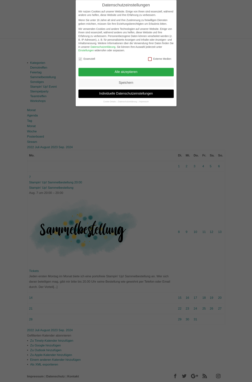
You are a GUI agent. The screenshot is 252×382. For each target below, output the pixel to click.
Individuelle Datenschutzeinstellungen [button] (126, 90)
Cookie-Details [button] (109, 98)
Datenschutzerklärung (103, 43)
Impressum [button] (144, 98)
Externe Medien (159, 56)
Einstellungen (86, 47)
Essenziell (86, 56)
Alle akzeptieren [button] (126, 69)
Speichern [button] (126, 79)
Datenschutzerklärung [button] (127, 98)
